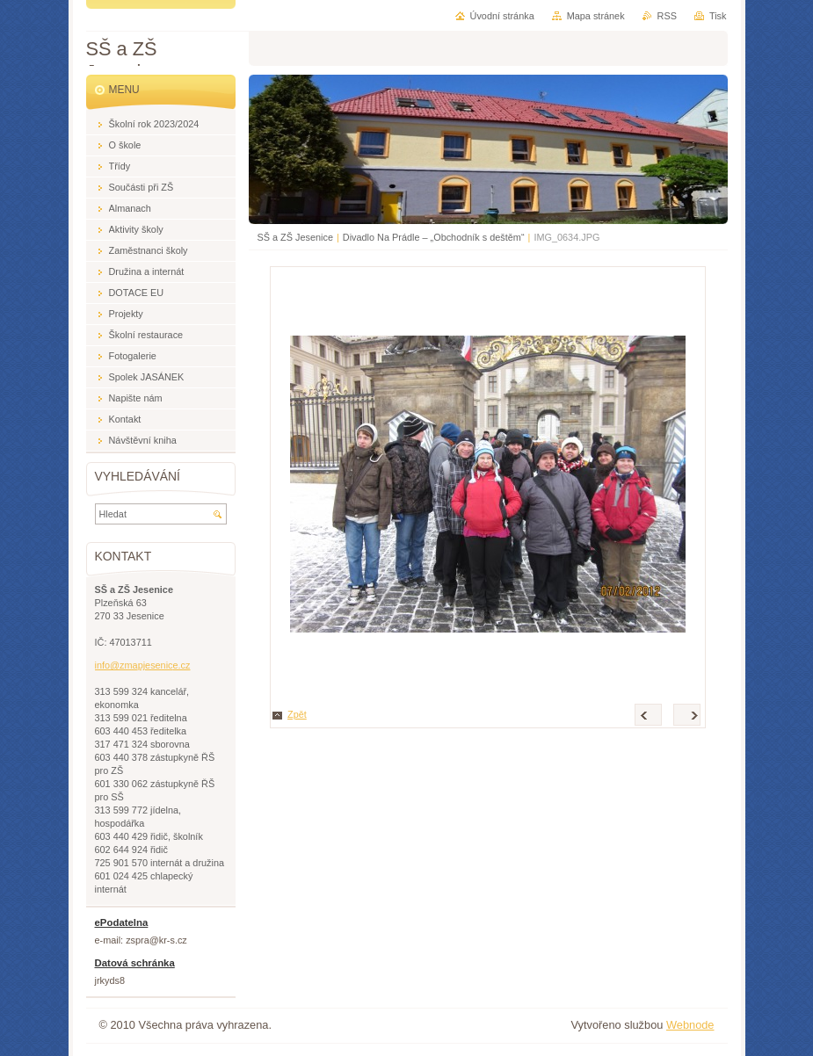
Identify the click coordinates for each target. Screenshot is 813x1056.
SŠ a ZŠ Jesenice (295, 237)
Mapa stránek (596, 16)
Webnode (690, 1024)
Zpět (297, 714)
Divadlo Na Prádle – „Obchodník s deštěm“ (434, 237)
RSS (667, 16)
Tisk (718, 16)
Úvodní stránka (502, 16)
